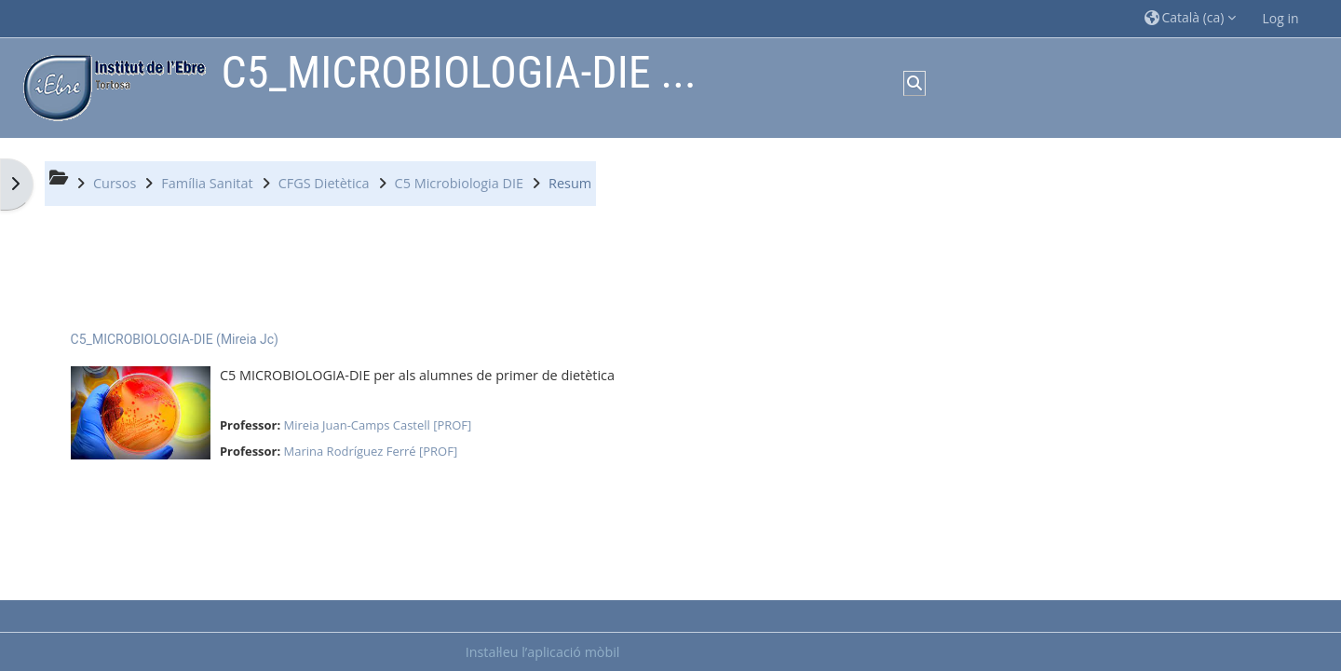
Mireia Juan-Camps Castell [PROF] (378, 425)
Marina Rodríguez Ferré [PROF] (371, 451)
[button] (1190, 18)
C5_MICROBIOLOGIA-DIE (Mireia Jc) (174, 339)
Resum (570, 183)
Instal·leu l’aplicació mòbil (543, 652)
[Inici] (110, 86)
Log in (1281, 18)
